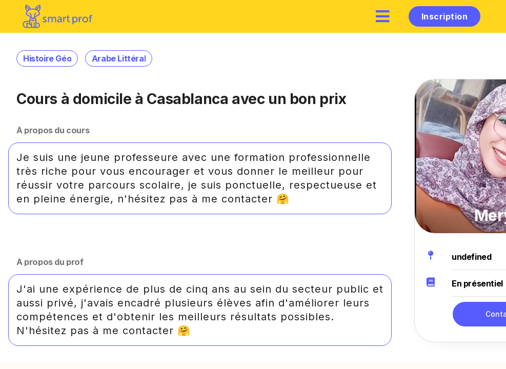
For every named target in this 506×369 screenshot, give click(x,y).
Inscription (444, 16)
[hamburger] (383, 16)
